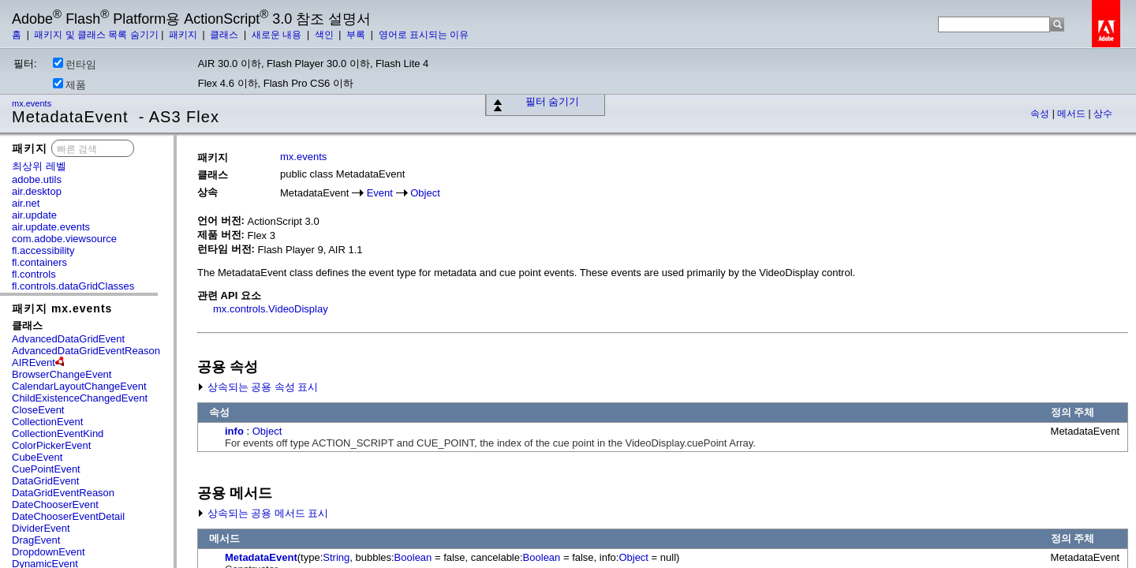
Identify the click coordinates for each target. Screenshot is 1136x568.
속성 (1041, 113)
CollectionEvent (47, 422)
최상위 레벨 (39, 166)
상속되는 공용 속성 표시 (257, 387)
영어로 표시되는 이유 (424, 34)
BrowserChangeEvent (61, 374)
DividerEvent (41, 528)
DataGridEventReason (63, 493)
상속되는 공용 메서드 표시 (262, 513)
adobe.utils (37, 179)
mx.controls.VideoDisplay (270, 309)
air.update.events (51, 227)
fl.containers (39, 262)
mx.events (33, 103)
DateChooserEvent (55, 504)
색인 (325, 34)
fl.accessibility (43, 250)
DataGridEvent (45, 481)
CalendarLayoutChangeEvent (79, 386)
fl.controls (34, 274)
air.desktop (37, 191)
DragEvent (36, 540)
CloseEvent (38, 410)
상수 (1102, 113)
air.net (25, 203)
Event (380, 193)
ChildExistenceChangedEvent (80, 398)
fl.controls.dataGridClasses (73, 286)
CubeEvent (37, 457)
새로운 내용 (278, 34)
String (336, 557)
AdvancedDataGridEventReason (86, 351)
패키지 (184, 34)
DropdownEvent (48, 552)
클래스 (225, 34)
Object (425, 193)
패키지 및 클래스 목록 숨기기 (96, 34)
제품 (69, 84)
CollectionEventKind (57, 433)
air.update (34, 215)
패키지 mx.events (62, 308)
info (234, 431)
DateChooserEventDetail (68, 516)
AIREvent (33, 362)
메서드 (1072, 113)
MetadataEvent (261, 557)
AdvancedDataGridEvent (68, 339)
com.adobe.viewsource (64, 239)
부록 (357, 34)
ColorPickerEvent (51, 445)
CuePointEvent (46, 469)
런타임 (74, 64)
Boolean (413, 557)
